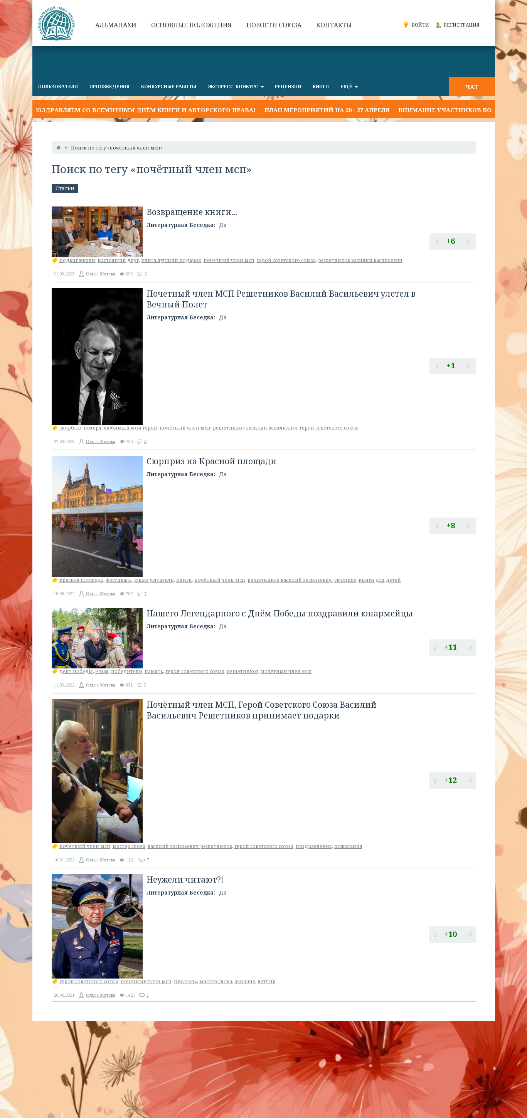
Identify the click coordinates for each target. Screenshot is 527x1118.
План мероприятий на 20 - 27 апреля (326, 110)
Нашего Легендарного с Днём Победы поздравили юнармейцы (279, 613)
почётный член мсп (229, 260)
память (154, 671)
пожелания (348, 846)
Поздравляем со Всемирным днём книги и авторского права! (144, 110)
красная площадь (81, 580)
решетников (243, 671)
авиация (244, 981)
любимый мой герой (130, 428)
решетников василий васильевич (360, 260)
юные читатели (154, 580)
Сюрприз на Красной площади (211, 461)
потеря (92, 428)
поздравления (314, 846)
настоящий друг (118, 260)
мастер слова (129, 846)
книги (184, 580)
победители (126, 671)
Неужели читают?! (185, 879)
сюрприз (345, 580)
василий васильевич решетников (190, 846)
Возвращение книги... (191, 211)
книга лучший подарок (171, 260)
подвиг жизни (77, 260)
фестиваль (119, 580)
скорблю (70, 428)
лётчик (267, 981)
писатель (185, 981)
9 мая (102, 671)
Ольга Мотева (100, 274)
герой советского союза (286, 260)
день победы (76, 671)
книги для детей (380, 580)
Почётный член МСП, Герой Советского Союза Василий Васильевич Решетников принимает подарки (261, 710)
